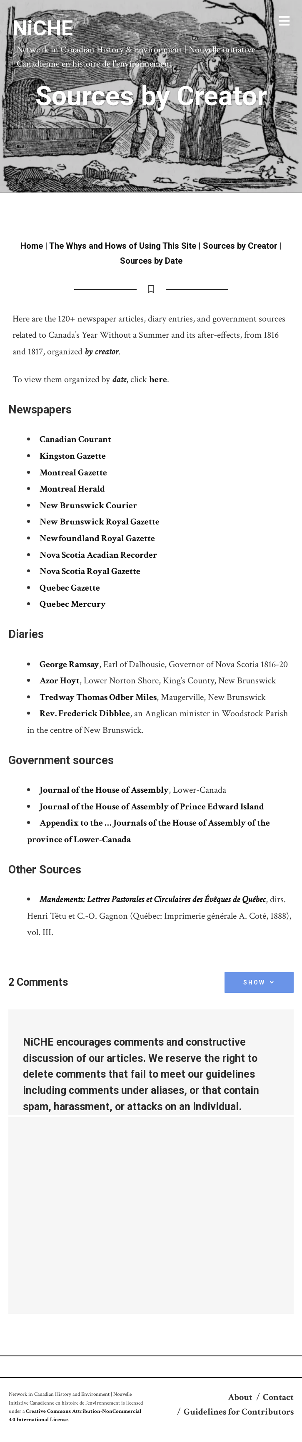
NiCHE (42, 28)
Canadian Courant (75, 439)
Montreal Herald (72, 489)
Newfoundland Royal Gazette (97, 538)
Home (31, 246)
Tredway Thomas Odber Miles (98, 697)
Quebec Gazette (70, 588)
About (240, 1397)
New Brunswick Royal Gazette (100, 522)
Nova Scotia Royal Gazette (90, 571)
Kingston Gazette (73, 456)
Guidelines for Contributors (239, 1412)
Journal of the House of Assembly (104, 790)
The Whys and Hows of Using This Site (122, 246)
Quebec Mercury (73, 604)
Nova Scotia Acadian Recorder (98, 555)
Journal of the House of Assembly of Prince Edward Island (152, 807)
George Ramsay (69, 664)
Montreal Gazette (73, 473)
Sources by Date (151, 261)
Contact (278, 1397)
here (158, 379)
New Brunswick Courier (88, 506)
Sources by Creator (240, 246)
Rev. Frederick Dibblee (85, 713)
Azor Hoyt (60, 681)
